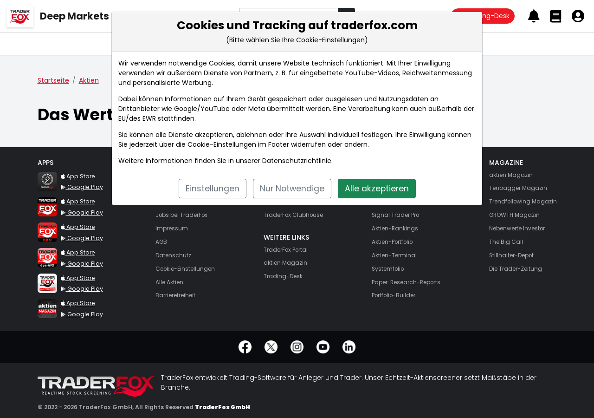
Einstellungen (212, 188)
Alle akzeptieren (377, 188)
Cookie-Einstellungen (221, 144)
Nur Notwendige (292, 188)
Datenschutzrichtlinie (296, 160)
